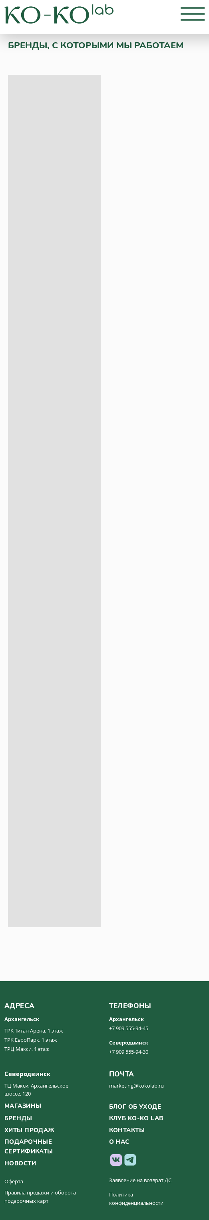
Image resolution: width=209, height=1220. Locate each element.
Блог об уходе (135, 1107)
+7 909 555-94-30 (128, 1051)
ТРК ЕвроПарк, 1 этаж (30, 1039)
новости (20, 1163)
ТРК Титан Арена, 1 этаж (33, 1030)
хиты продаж (29, 1130)
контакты (127, 1130)
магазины (23, 1106)
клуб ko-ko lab (136, 1118)
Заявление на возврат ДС (140, 1180)
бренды (18, 1118)
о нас (119, 1142)
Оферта (13, 1181)
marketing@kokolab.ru (136, 1085)
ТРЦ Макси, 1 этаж (27, 1048)
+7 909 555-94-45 (128, 1028)
